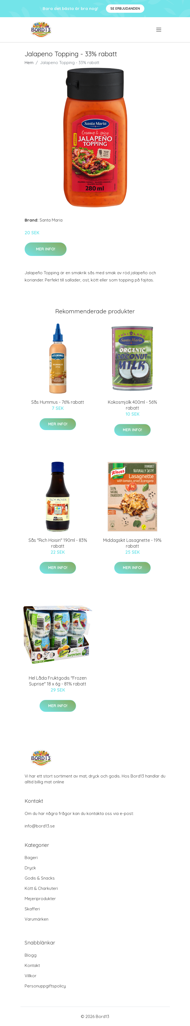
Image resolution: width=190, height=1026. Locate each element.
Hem (29, 62)
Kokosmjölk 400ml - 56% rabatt (132, 405)
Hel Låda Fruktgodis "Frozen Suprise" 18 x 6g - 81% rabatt (58, 681)
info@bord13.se (40, 826)
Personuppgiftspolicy (45, 986)
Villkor (31, 975)
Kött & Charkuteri (41, 888)
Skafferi (32, 908)
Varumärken (36, 919)
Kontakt (32, 965)
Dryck (30, 867)
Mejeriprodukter (40, 898)
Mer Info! (45, 249)
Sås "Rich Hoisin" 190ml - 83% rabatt (57, 543)
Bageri (31, 857)
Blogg (31, 955)
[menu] (159, 30)
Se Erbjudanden (125, 8)
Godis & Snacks (40, 878)
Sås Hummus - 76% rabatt (57, 402)
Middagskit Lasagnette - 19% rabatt (132, 543)
